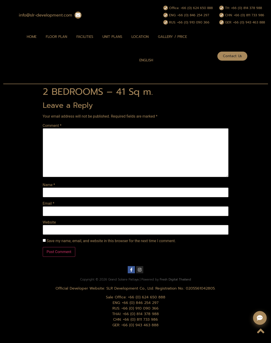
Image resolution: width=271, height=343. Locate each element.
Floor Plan (56, 36)
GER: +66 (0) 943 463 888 (245, 22)
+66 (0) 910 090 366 (140, 308)
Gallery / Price (172, 36)
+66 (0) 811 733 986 (140, 319)
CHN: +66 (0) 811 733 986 (244, 15)
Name (49, 185)
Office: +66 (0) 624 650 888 (191, 8)
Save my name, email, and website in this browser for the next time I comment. (111, 241)
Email (48, 203)
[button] (232, 56)
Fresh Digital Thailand (175, 279)
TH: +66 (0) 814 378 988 (243, 8)
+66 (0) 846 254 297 (140, 303)
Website (49, 222)
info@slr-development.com (45, 15)
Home (31, 36)
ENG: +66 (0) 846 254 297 (189, 15)
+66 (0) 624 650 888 (146, 297)
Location (140, 36)
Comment (52, 126)
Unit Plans (112, 36)
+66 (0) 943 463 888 (140, 325)
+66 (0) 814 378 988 (141, 314)
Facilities (84, 36)
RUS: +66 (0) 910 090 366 (189, 22)
